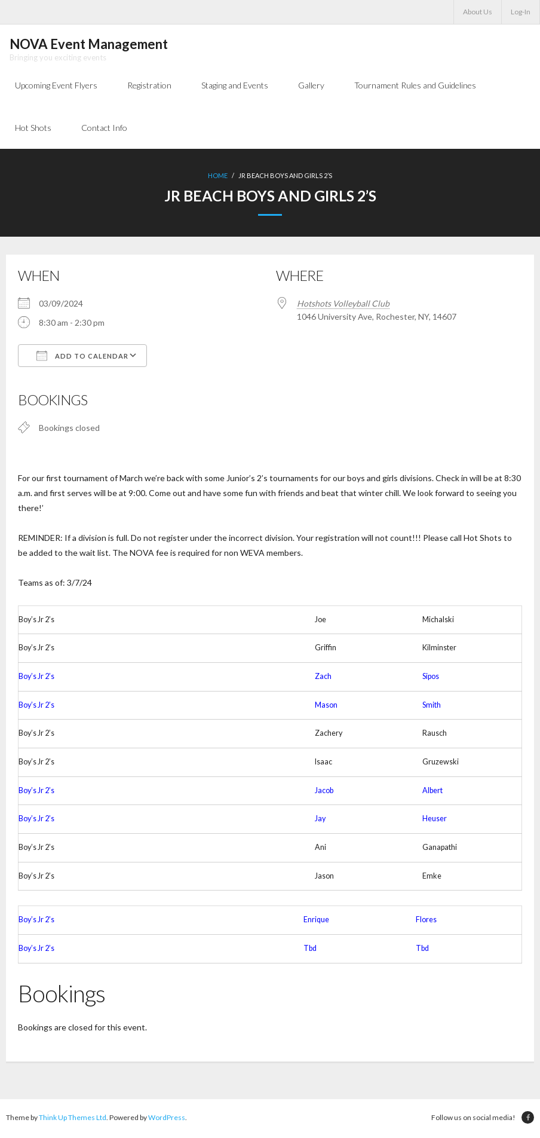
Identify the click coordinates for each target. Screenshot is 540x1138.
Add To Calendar (82, 356)
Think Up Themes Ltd (72, 1119)
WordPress (166, 1119)
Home (218, 177)
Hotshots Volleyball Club (343, 304)
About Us (477, 11)
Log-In (520, 11)
